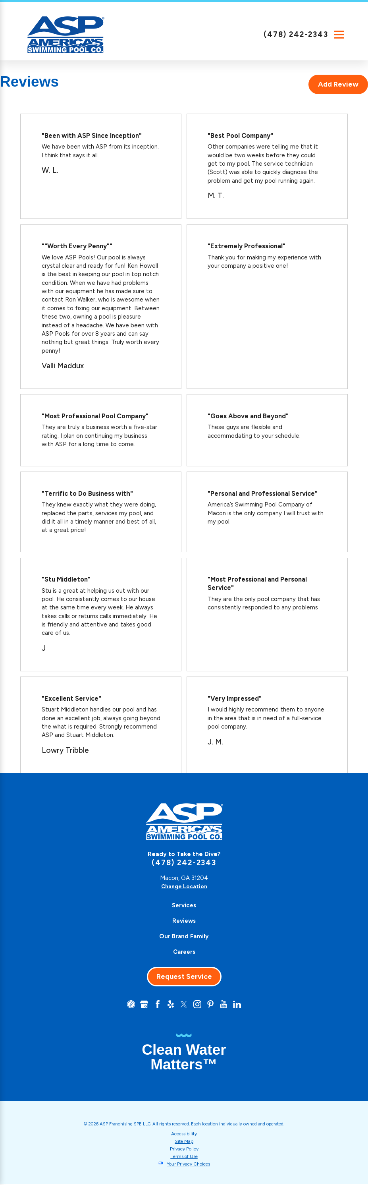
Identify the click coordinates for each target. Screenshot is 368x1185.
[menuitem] (184, 905)
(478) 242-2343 (296, 34)
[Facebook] (156, 1004)
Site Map (184, 1142)
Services (184, 905)
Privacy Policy (184, 1149)
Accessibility (184, 1134)
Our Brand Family (184, 936)
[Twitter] (183, 1004)
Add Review (338, 84)
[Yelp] (170, 1004)
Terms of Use (184, 1157)
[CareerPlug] (127, 1004)
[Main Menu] (339, 34)
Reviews (184, 920)
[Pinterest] (212, 1004)
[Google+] (142, 1004)
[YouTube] (226, 1004)
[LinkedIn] (240, 1004)
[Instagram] (198, 1004)
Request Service (184, 976)
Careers (184, 951)
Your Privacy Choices (189, 1165)
